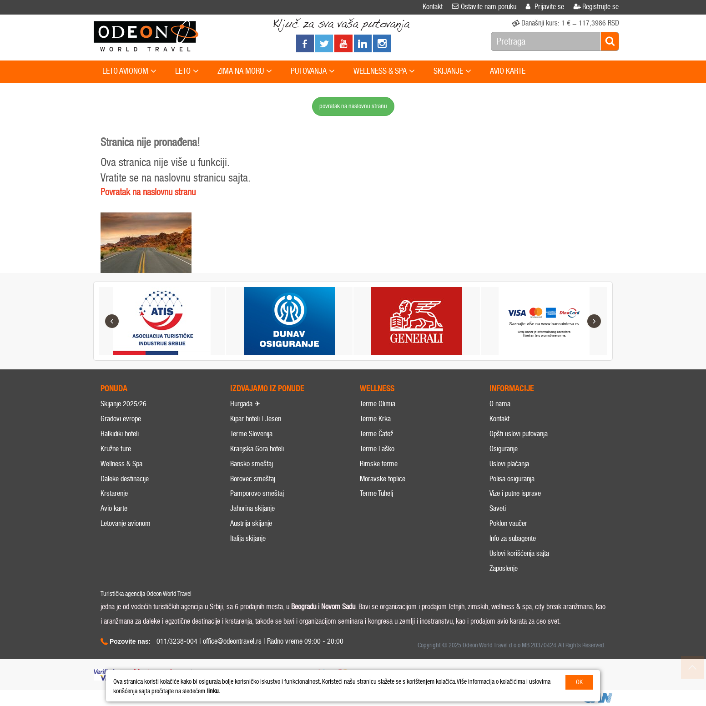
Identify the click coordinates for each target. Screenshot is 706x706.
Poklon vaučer (508, 523)
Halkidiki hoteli (120, 433)
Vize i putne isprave (515, 493)
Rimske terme (379, 463)
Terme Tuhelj (376, 493)
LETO (187, 71)
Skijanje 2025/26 (123, 403)
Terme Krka (375, 418)
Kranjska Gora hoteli (257, 448)
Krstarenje (114, 493)
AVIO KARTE (507, 71)
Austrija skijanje (251, 523)
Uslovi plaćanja (509, 463)
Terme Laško (377, 448)
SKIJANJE (452, 71)
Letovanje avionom (126, 523)
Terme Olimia (377, 403)
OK (579, 682)
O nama (499, 403)
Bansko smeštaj (251, 463)
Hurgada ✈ (245, 403)
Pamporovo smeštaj (257, 493)
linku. (213, 691)
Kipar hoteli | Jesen (255, 418)
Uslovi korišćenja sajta (519, 553)
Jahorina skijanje (252, 508)
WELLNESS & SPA (384, 71)
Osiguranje (503, 448)
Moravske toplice (382, 478)
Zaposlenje (503, 568)
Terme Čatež (376, 433)
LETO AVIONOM (129, 71)
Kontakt (499, 418)
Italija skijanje (248, 538)
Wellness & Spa (121, 463)
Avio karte (114, 508)
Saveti (497, 508)
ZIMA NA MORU (244, 71)
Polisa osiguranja (512, 478)
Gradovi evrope (121, 418)
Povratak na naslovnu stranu (148, 192)
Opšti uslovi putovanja (518, 433)
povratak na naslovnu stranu (353, 106)
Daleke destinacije (125, 478)
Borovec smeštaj (252, 478)
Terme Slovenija (251, 433)
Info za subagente (512, 538)
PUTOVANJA (313, 71)
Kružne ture (116, 448)
